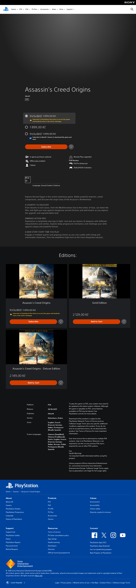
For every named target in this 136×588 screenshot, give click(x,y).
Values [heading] (93, 498)
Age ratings (52, 539)
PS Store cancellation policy (58, 535)
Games (13, 9)
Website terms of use (81, 583)
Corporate (9, 515)
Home (8, 491)
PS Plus (34, 9)
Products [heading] (52, 498)
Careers (9, 505)
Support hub (10, 532)
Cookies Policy (105, 583)
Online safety (95, 509)
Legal (57, 583)
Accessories (44, 9)
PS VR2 (50, 509)
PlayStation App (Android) (100, 546)
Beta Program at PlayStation (100, 553)
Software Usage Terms (121, 583)
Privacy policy (66, 583)
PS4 (26, 9)
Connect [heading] (94, 528)
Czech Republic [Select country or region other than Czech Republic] (16, 583)
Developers (52, 546)
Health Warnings (75, 453)
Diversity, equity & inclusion (100, 512)
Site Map (94, 583)
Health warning (54, 542)
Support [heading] (9, 528)
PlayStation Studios (13, 509)
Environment (95, 502)
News (54, 9)
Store (61, 9)
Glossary (51, 549)
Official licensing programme (59, 553)
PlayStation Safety (13, 535)
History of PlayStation (14, 519)
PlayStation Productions (15, 512)
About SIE (9, 502)
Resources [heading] (53, 528)
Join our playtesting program (101, 549)
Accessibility (94, 505)
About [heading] (9, 498)
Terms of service (54, 532)
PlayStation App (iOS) (98, 542)
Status (8, 539)
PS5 (20, 9)
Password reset (12, 546)
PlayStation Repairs (13, 542)
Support (69, 9)
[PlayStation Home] (5, 9)
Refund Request (12, 549)
